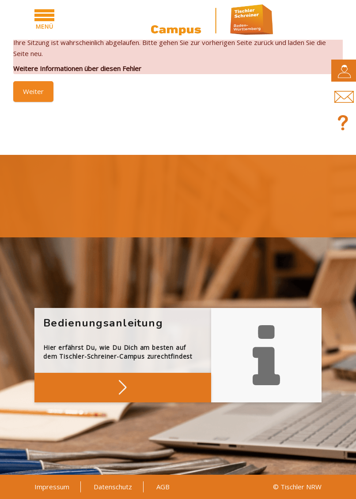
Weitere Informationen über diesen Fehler (77, 68)
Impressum (51, 486)
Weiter (33, 91)
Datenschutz (113, 486)
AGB (163, 486)
